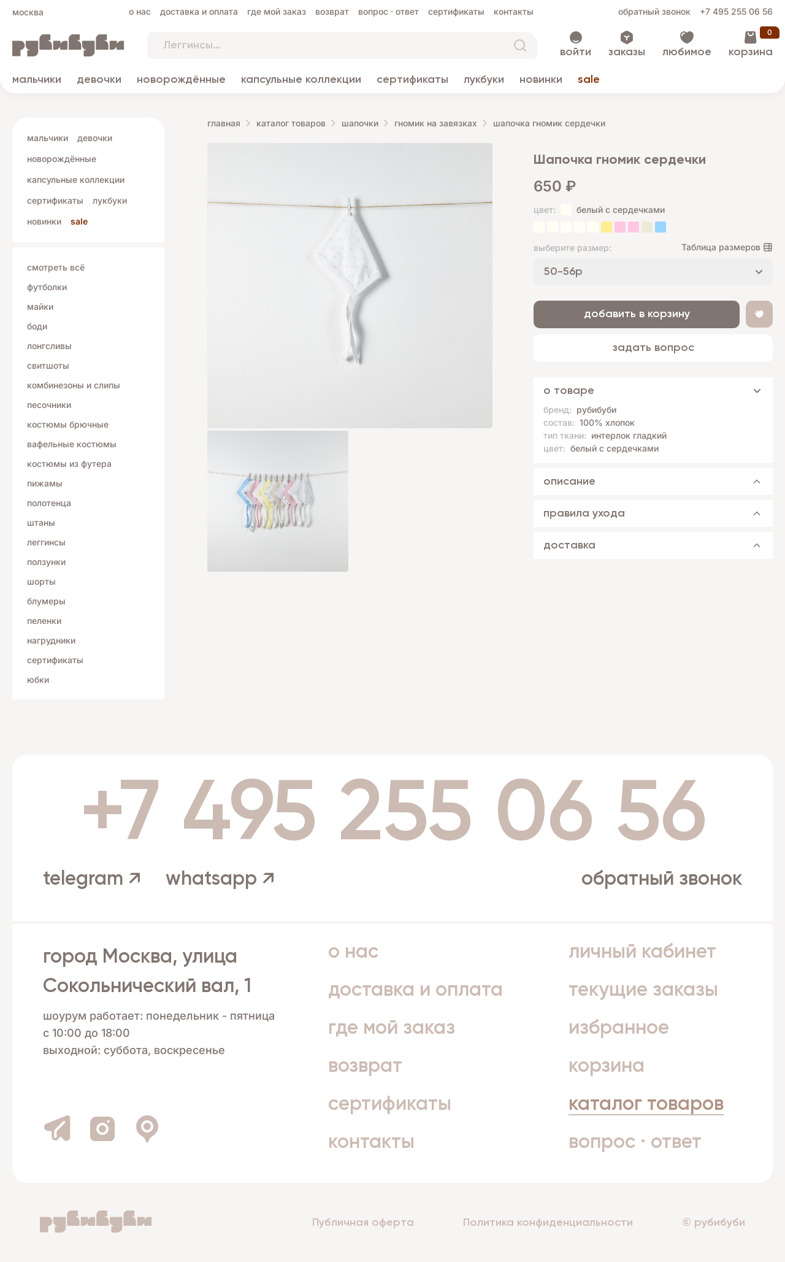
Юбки (38, 679)
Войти (575, 52)
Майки (40, 306)
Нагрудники (51, 640)
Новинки (540, 79)
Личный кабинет (642, 952)
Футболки (47, 287)
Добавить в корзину (637, 314)
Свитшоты (48, 365)
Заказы (626, 52)
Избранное (619, 1028)
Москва (28, 12)
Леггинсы (46, 542)
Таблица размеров (720, 247)
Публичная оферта (363, 1222)
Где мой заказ (276, 11)
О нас (140, 11)
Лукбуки (484, 79)
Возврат (332, 11)
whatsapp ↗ (220, 879)
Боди (37, 326)
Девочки (99, 79)
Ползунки (46, 561)
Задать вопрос (653, 347)
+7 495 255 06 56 (736, 11)
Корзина (751, 52)
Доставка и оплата (199, 11)
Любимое (686, 52)
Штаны (41, 522)
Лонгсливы (49, 346)
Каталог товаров (291, 123)
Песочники (49, 404)
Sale (589, 79)
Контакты (514, 11)
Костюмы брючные (68, 424)
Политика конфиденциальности (548, 1222)
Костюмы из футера (69, 463)
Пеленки (44, 620)
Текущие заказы (643, 990)
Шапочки (360, 123)
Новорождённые (181, 79)
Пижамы (45, 483)
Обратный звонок (654, 11)
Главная (223, 123)
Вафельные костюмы (72, 444)
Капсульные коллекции (301, 79)
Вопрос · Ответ (388, 11)
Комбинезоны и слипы (73, 385)
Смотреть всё (56, 267)
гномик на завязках (435, 123)
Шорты (41, 581)
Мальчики (36, 79)
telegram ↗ (92, 879)
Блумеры (46, 601)
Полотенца (49, 503)
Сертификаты (456, 11)
